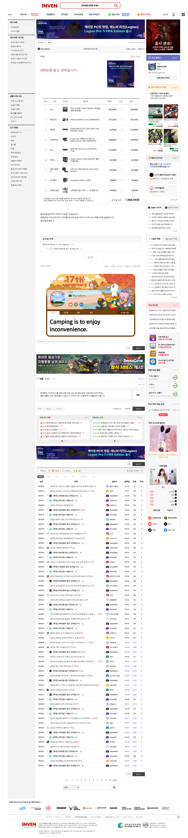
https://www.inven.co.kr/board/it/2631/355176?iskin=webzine (67, 341)
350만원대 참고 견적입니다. (66, 766)
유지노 (112, 661)
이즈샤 (112, 638)
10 (110, 780)
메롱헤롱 (113, 600)
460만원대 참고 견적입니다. (66, 590)
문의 (57, 477)
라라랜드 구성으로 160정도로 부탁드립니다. (70, 491)
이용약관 (68, 817)
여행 (12, 148)
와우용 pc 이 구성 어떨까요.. (58, 244)
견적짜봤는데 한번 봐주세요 (63, 761)
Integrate (113, 642)
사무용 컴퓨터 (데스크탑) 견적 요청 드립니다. (70, 562)
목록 (132, 56)
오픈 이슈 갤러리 (17, 101)
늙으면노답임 (115, 676)
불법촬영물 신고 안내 (112, 817)
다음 (114, 780)
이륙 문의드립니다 (60, 690)
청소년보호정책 (96, 817)
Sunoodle (113, 500)
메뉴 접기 (124, 312)
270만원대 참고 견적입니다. (66, 524)
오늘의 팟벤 (15, 109)
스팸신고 (128, 266)
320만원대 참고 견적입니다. (66, 652)
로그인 (165, 14)
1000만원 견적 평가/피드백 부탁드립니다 (69, 576)
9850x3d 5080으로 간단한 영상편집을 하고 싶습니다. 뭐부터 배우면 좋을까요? (83, 614)
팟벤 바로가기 (16, 132)
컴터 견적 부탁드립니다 (62, 666)
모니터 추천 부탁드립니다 (63, 595)
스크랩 (112, 266)
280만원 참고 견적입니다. (65, 605)
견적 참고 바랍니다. (63, 500)
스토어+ (175, 87)
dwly (111, 723)
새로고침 (141, 379)
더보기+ (87, 417)
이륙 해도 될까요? (60, 728)
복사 (49, 42)
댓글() (138, 56)
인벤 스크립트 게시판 (19, 58)
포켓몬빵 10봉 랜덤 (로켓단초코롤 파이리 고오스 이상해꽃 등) (163, 328)
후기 (73, 477)
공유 (106, 266)
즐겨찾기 (79, 471)
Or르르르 (113, 619)
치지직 (13, 136)
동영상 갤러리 (16, 46)
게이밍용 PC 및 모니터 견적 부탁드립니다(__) (71, 586)
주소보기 (41, 42)
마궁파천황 (114, 614)
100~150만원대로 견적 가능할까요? (67, 534)
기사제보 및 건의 (17, 50)
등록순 (47, 379)
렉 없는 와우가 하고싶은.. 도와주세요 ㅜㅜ (69, 642)
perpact (112, 519)
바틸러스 (113, 704)
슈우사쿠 (113, 538)
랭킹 (78, 313)
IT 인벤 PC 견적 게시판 (136, 43)
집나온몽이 (114, 647)
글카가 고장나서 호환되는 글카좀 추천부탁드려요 (72, 685)
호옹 (111, 690)
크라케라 (113, 718)
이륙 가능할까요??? (60, 647)
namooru (113, 666)
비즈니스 (58, 817)
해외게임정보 (16, 153)
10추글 (67, 471)
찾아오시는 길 (127, 817)
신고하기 (119, 266)
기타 (93, 477)
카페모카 (113, 505)
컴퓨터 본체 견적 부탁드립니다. (65, 519)
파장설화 (113, 747)
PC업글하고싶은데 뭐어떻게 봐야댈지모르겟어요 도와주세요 (76, 661)
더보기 (81, 305)
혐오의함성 (114, 486)
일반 (49, 477)
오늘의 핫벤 (15, 105)
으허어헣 (113, 761)
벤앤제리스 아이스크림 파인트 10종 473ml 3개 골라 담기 (163, 310)
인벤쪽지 (70, 305)
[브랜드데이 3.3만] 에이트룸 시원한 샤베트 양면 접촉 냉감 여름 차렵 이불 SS (163, 324)
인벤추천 (83, 477)
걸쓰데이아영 (115, 576)
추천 (65, 477)
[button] (62, 441)
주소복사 (41, 341)
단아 (111, 534)
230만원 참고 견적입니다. (65, 671)
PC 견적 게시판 (16, 117)
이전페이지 (117, 409)
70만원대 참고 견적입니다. (66, 567)
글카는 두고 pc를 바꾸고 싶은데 (65, 633)
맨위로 (127, 409)
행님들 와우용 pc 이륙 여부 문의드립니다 (69, 676)
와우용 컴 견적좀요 (60, 505)
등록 (138, 395)
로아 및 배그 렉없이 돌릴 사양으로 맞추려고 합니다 (73, 486)
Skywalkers (44, 49)
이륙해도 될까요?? (60, 548)
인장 (53, 313)
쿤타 (111, 657)
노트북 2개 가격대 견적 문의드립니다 (67, 657)
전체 (40, 477)
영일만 (112, 562)
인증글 (56, 471)
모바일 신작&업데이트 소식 (21, 62)
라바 (111, 595)
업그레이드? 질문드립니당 (63, 742)
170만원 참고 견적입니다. (65, 496)
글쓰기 (138, 464)
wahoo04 (113, 685)
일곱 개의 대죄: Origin (19, 169)
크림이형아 (114, 548)
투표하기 (163, 415)
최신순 (54, 379)
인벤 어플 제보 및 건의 (19, 54)
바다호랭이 (114, 586)
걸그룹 (13, 144)
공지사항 (139, 817)
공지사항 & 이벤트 (18, 42)
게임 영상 (14, 157)
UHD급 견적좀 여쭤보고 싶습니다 (66, 638)
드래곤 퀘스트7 (16, 181)
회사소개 (48, 817)
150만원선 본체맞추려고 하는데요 (66, 538)
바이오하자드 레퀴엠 (18, 177)
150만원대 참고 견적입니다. (66, 695)
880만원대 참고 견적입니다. (66, 581)
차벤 (12, 140)
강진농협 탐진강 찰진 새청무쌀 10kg (162, 319)
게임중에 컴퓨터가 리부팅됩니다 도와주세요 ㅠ (71, 718)
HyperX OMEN (16, 161)
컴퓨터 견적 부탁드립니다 (63, 704)
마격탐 (112, 742)
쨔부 (111, 491)
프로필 (66, 313)
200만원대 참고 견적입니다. (66, 510)
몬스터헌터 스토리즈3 (19, 173)
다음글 (47, 409)
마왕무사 (113, 633)
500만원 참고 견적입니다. (65, 553)
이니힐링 (76, 305)
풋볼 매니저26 (16, 185)
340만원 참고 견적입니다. (65, 680)
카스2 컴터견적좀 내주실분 (63, 747)
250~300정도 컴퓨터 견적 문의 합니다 (67, 600)
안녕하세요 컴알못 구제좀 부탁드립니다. (68, 619)
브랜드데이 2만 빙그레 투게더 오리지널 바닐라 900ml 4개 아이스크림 (163, 315)
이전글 (58, 409)
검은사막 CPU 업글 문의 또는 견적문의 (68, 723)
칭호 (91, 313)
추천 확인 (137, 266)
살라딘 (112, 728)
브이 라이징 (15, 165)
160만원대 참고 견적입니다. (66, 543)
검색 (114, 787)
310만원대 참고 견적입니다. (66, 732)
